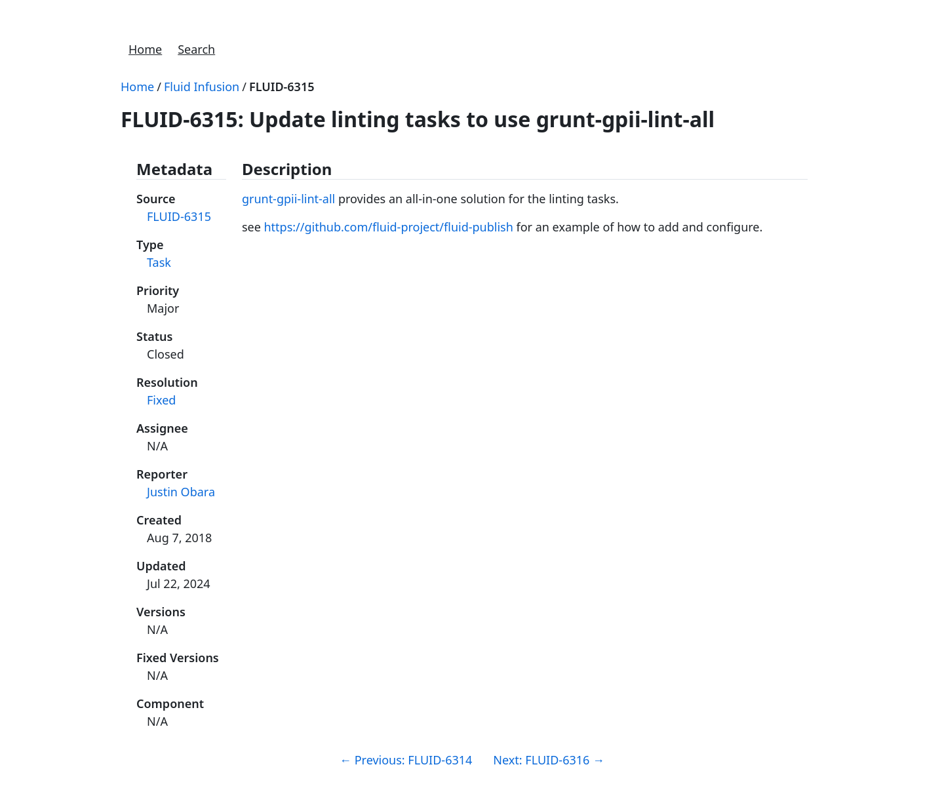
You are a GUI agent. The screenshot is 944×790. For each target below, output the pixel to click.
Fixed (161, 400)
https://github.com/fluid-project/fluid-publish (388, 227)
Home (145, 49)
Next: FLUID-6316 (548, 760)
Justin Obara (181, 492)
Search (196, 49)
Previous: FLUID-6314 (406, 760)
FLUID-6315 (282, 86)
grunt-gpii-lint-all (288, 199)
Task (159, 262)
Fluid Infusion (201, 86)
